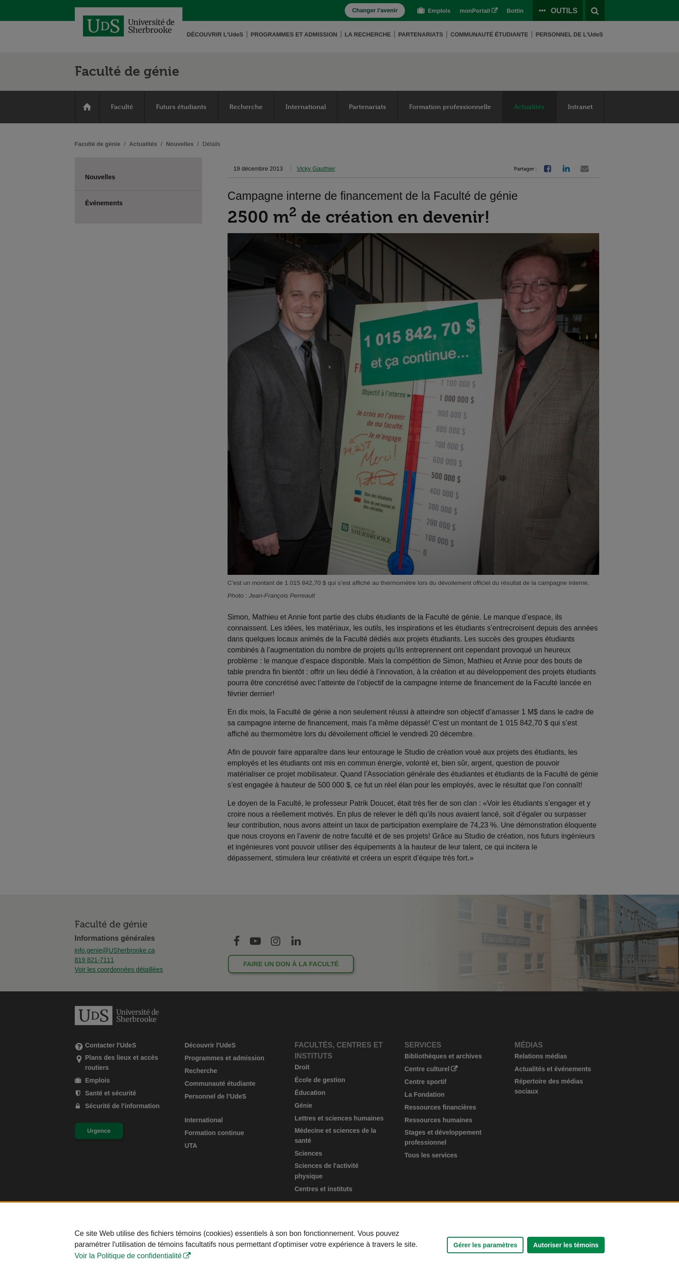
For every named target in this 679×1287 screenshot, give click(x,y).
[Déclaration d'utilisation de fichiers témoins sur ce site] (339, 1245)
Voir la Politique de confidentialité (128, 1256)
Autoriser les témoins (565, 1245)
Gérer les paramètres (485, 1245)
